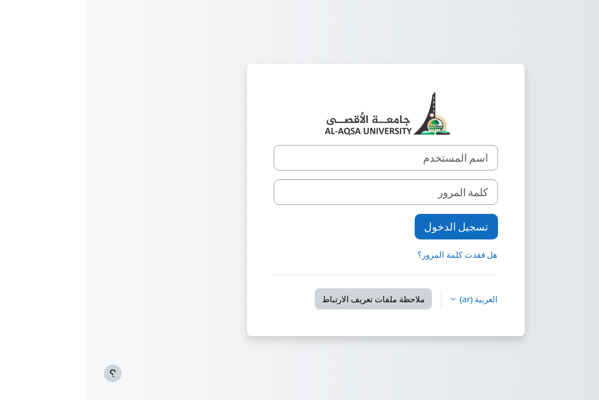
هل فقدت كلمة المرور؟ (371, 254)
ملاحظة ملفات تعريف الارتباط (287, 298)
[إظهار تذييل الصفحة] (27, 373)
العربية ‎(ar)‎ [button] (391, 298)
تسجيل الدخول (370, 226)
